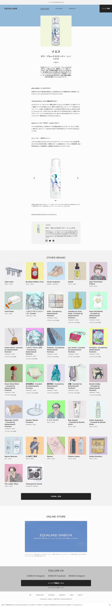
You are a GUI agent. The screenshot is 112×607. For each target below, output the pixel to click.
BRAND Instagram (77, 576)
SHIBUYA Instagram (36, 576)
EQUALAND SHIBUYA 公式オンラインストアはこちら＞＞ (44, 214)
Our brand (59, 8)
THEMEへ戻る (56, 496)
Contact (80, 595)
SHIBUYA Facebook (57, 576)
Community (72, 8)
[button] (34, 178)
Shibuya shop (44, 8)
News (71, 595)
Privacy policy (43, 599)
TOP (30, 595)
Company (50, 599)
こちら (76, 604)
